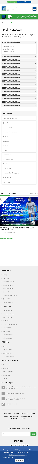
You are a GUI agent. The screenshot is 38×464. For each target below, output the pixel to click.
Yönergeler (6, 182)
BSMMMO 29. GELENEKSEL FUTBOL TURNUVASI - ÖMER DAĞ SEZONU (17, 228)
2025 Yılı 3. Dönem (8, 46)
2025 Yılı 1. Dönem (8, 51)
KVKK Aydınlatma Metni (10, 118)
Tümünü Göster (34, 193)
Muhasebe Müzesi (8, 282)
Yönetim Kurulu (7, 310)
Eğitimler (24, 414)
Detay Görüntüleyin (6, 238)
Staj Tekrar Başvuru (9, 356)
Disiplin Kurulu (7, 317)
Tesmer (16, 414)
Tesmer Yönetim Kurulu (10, 324)
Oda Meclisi (6, 150)
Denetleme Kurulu (8, 314)
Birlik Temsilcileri (8, 164)
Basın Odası (6, 365)
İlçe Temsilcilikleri (8, 159)
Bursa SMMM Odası (15, 454)
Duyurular (6, 368)
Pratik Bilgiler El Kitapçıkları (11, 173)
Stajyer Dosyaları (8, 350)
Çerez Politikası (7, 123)
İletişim (5, 378)
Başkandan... (7, 141)
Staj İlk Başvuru (7, 353)
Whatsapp (12, 2)
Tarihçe (5, 136)
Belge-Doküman (8, 288)
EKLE (33, 434)
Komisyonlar (7, 155)
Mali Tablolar (7, 177)
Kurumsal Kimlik (8, 292)
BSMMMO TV (7, 375)
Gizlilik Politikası (8, 127)
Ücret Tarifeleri (7, 168)
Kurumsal (9, 23)
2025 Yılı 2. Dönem (8, 49)
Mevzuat (5, 346)
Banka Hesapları (8, 285)
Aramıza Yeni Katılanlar (10, 132)
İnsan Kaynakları (8, 372)
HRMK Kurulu (7, 321)
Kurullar (5, 145)
